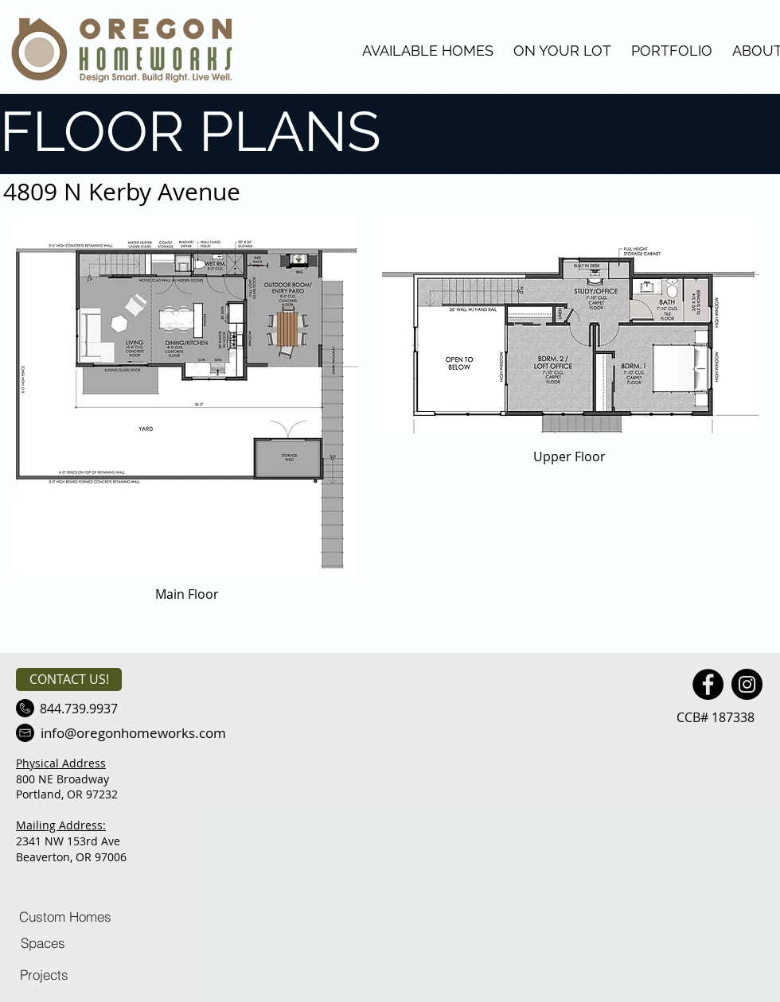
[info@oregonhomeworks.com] (133, 733)
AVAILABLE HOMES (427, 50)
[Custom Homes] (65, 916)
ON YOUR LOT (562, 50)
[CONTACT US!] (69, 679)
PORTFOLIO (671, 50)
